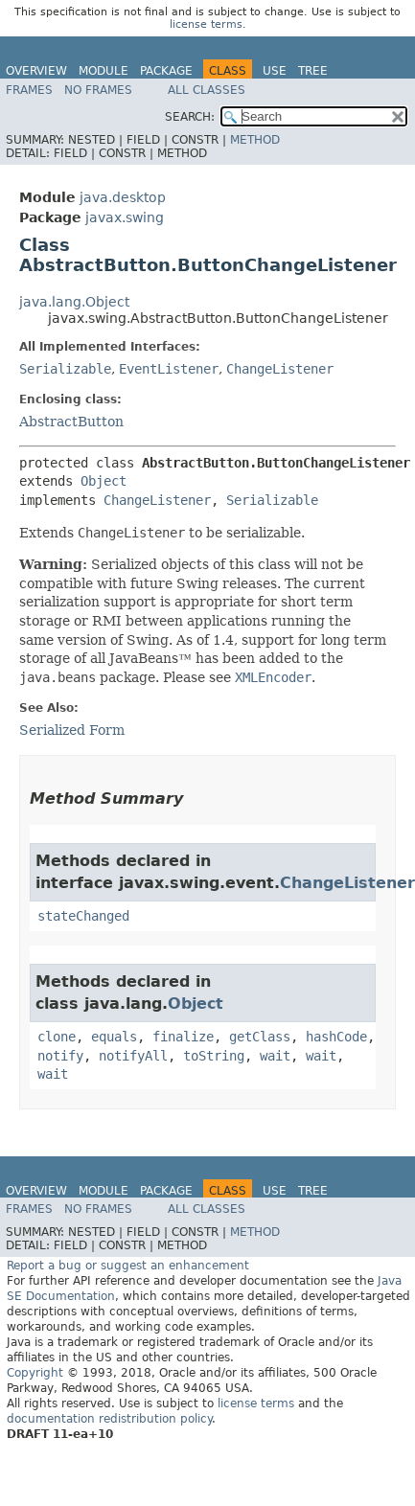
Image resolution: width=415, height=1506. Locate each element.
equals (114, 1036)
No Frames (98, 90)
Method (255, 140)
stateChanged (83, 916)
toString (213, 1055)
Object (104, 481)
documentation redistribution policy (109, 1419)
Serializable (65, 368)
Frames (29, 90)
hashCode (336, 1036)
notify (60, 1055)
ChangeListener (280, 368)
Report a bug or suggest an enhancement (128, 1265)
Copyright (35, 1373)
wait (275, 1055)
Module (103, 71)
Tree (313, 71)
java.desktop (123, 197)
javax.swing (124, 217)
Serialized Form (72, 730)
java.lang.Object (74, 301)
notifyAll (133, 1055)
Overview (36, 71)
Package (166, 71)
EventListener (169, 368)
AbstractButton (71, 421)
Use (275, 71)
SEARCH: (190, 117)
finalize (183, 1036)
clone (56, 1036)
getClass (259, 1036)
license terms (206, 24)
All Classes (206, 90)
